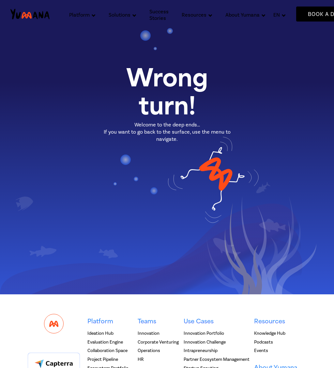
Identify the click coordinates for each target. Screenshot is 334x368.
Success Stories (159, 14)
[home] (30, 14)
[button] (82, 14)
